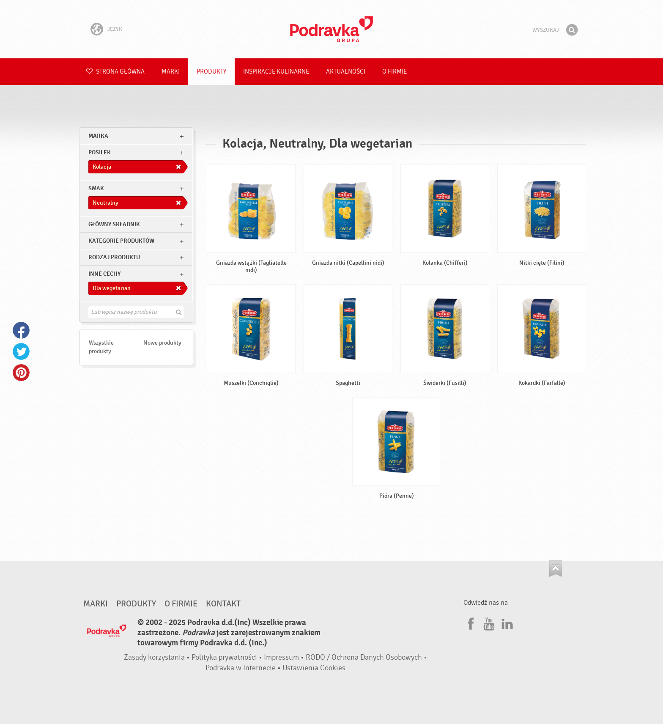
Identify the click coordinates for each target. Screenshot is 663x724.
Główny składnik (114, 224)
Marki (171, 71)
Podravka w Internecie (240, 668)
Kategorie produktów (121, 240)
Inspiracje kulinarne (276, 71)
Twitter (21, 351)
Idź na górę (555, 568)
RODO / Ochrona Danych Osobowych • (366, 657)
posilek (99, 152)
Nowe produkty (162, 342)
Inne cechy (104, 273)
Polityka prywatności (224, 657)
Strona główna (115, 71)
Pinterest (21, 372)
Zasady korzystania (154, 657)
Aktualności (345, 71)
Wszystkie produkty (101, 347)
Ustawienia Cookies (313, 668)
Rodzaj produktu (114, 257)
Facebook (21, 330)
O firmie (394, 71)
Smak (96, 188)
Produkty (211, 71)
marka (98, 136)
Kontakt (223, 604)
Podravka (331, 29)
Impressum (281, 657)
